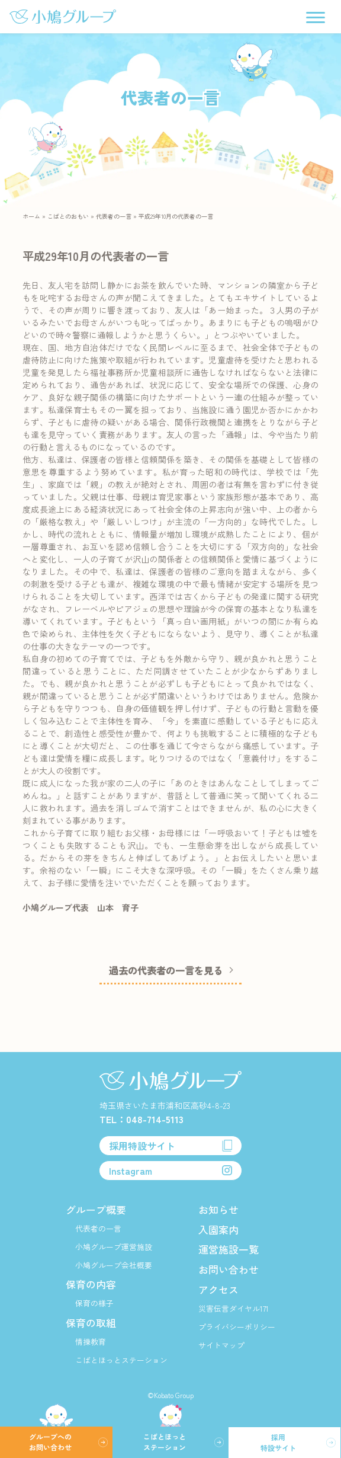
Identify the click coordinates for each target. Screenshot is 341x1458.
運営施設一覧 (228, 1249)
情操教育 (90, 1341)
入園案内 (218, 1229)
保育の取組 (91, 1322)
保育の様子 (94, 1303)
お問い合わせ (228, 1269)
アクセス (218, 1289)
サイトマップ (221, 1345)
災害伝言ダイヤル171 (233, 1308)
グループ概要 (96, 1209)
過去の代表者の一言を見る (166, 973)
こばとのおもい (68, 216)
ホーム (31, 216)
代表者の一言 (113, 216)
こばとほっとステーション (121, 1360)
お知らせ (218, 1209)
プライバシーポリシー (236, 1326)
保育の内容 (91, 1284)
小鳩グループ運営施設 (113, 1246)
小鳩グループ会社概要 (113, 1265)
